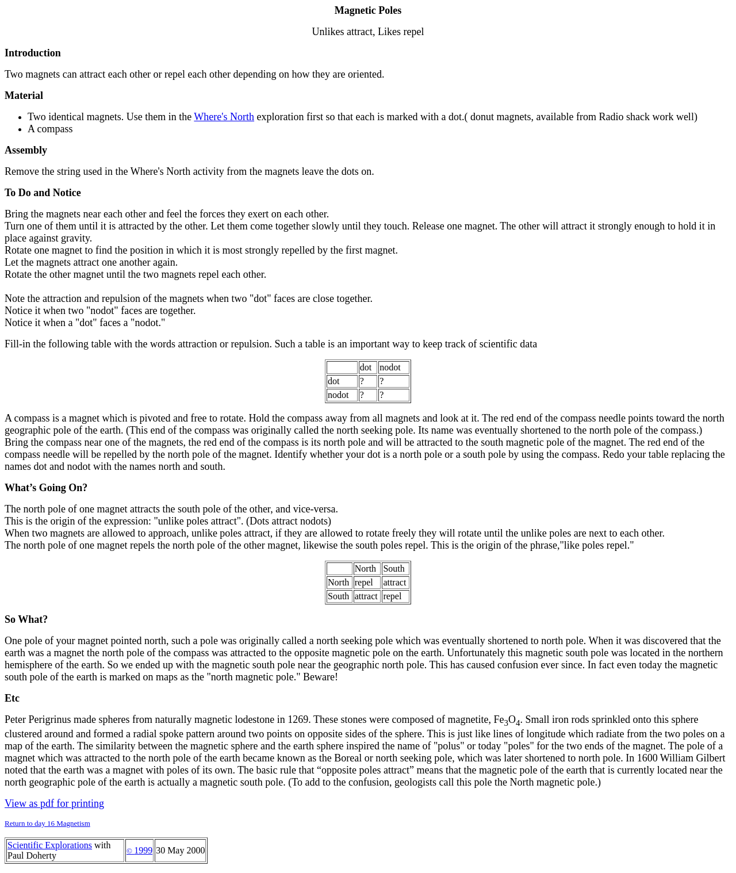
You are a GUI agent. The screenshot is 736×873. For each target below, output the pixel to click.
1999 (139, 850)
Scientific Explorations (49, 845)
